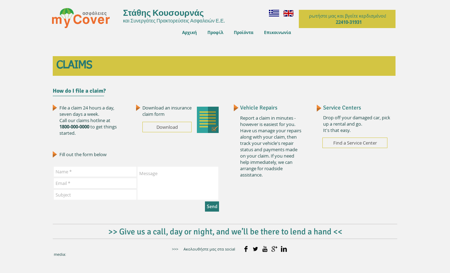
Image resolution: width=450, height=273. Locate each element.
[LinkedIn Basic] (284, 249)
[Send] (212, 206)
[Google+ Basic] (274, 249)
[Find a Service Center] (354, 143)
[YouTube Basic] (265, 249)
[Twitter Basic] (255, 249)
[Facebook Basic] (246, 249)
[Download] (167, 127)
